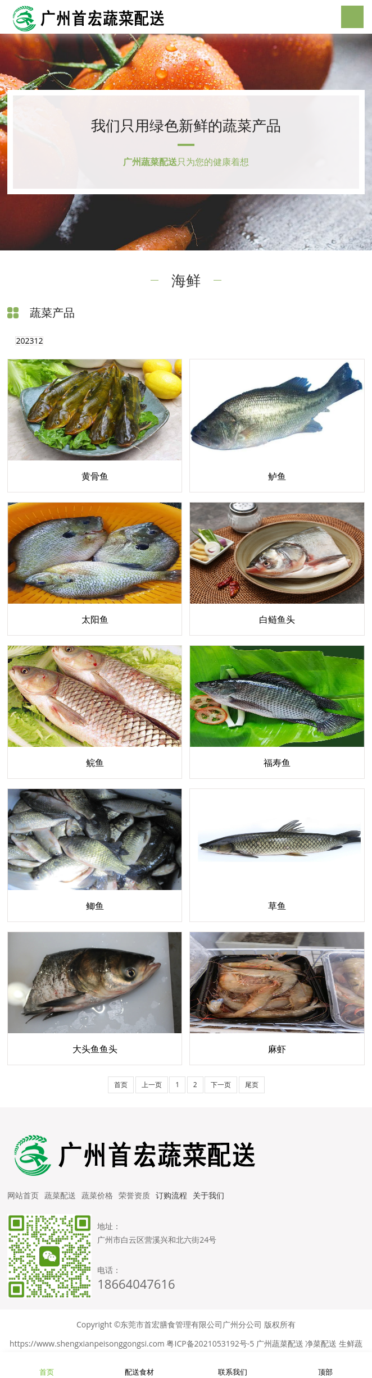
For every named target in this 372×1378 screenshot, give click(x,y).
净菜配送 (321, 1343)
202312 (29, 340)
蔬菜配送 (60, 1195)
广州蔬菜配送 (279, 1343)
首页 (121, 1084)
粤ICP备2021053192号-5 (210, 1343)
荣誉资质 (134, 1195)
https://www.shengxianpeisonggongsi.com (87, 1343)
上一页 (152, 1084)
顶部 (325, 1365)
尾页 (251, 1084)
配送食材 (139, 1365)
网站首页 (23, 1195)
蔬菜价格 (97, 1195)
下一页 (221, 1084)
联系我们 (232, 1365)
